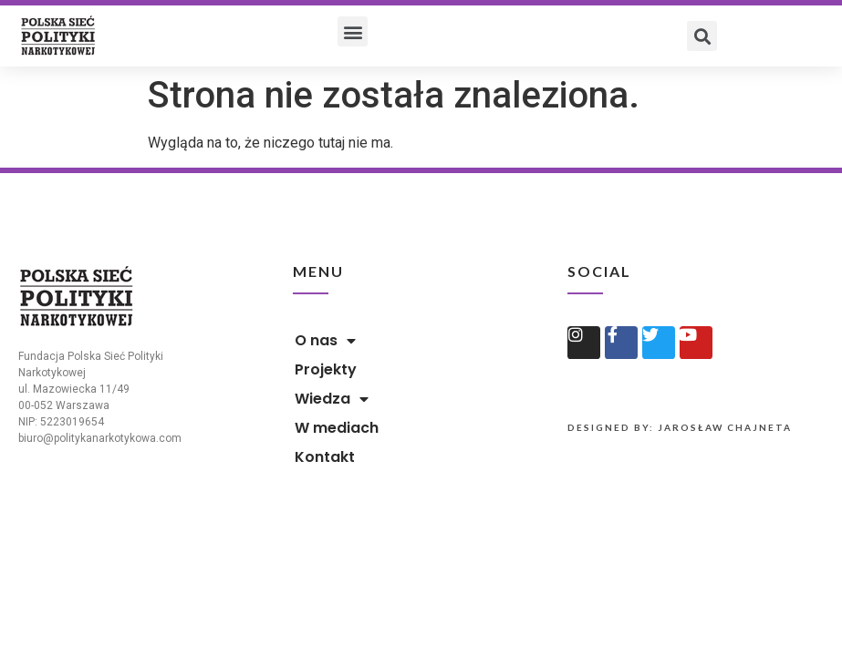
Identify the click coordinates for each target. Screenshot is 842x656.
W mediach (337, 427)
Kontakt (325, 456)
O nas (325, 340)
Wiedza (332, 399)
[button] (353, 31)
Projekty (326, 369)
